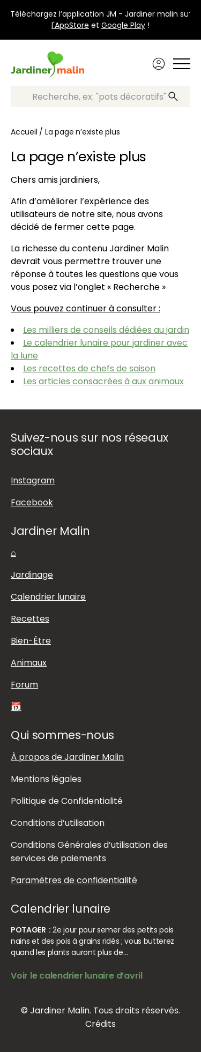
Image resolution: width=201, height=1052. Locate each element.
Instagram (33, 480)
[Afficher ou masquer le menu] (181, 63)
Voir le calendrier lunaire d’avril (77, 975)
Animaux (29, 662)
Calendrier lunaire (48, 597)
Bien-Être (31, 641)
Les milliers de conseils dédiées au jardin (106, 330)
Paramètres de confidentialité (74, 880)
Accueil (24, 131)
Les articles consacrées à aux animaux (103, 381)
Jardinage (32, 575)
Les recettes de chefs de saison (89, 368)
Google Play (123, 25)
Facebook (32, 502)
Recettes (30, 619)
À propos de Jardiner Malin (67, 757)
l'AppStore (70, 25)
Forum (24, 684)
